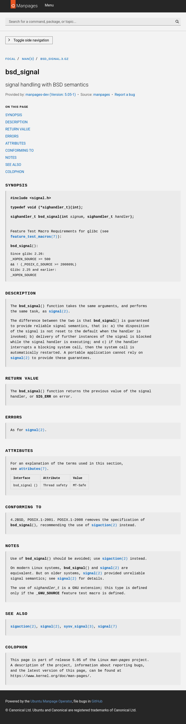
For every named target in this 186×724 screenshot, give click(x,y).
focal (10, 59)
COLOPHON (14, 172)
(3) (79, 627)
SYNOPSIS (13, 115)
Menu (49, 5)
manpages (101, 94)
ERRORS (11, 136)
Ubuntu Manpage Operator (51, 701)
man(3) (28, 59)
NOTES (10, 157)
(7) (33, 237)
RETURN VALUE (17, 129)
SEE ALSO (13, 165)
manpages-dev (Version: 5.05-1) (51, 94)
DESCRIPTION (16, 122)
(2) (58, 312)
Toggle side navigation (31, 40)
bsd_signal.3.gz (54, 59)
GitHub (97, 701)
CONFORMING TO (19, 150)
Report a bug (125, 94)
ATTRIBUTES (15, 143)
